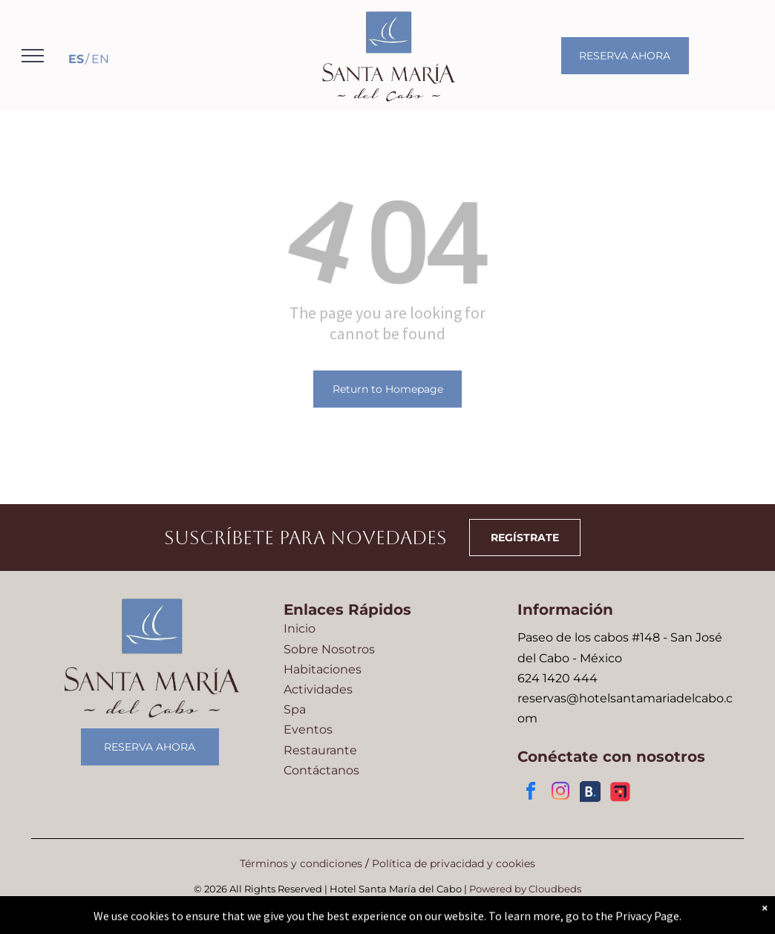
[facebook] (530, 793)
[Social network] (590, 793)
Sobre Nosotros (329, 649)
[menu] (32, 55)
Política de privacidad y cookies (453, 863)
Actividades (318, 689)
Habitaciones (323, 669)
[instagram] (560, 793)
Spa (295, 709)
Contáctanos (321, 770)
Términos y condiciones (301, 863)
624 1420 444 (557, 678)
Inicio (299, 628)
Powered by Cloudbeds (525, 889)
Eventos (308, 729)
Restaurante (320, 750)
